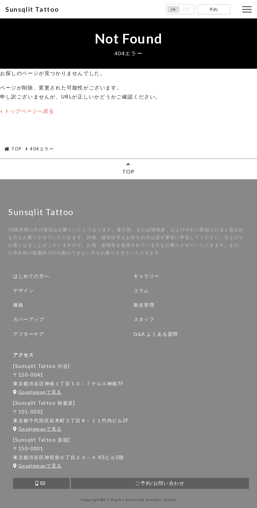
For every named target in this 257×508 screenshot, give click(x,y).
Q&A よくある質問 (156, 334)
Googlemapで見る (37, 392)
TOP (128, 168)
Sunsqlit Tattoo (32, 9)
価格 (18, 305)
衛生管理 (144, 305)
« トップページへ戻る (27, 111)
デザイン (23, 290)
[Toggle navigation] (247, 9)
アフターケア (29, 334)
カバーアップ (29, 319)
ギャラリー (147, 276)
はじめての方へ (31, 276)
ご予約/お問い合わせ (159, 483)
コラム (141, 290)
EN (186, 9)
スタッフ (144, 319)
